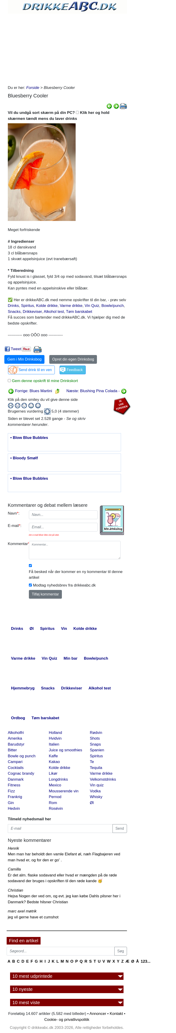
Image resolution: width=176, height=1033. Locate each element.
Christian (15, 890)
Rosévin (56, 808)
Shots (95, 738)
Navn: (13, 513)
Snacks (14, 311)
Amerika (15, 738)
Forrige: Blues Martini (30, 391)
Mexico (55, 785)
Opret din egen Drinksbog (73, 359)
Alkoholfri (16, 732)
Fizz (11, 791)
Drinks (13, 305)
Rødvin (96, 732)
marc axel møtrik (22, 911)
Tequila (96, 768)
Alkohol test (54, 311)
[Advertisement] (67, 48)
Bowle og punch (22, 756)
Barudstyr (16, 744)
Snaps (95, 744)
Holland (55, 732)
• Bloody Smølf (24, 458)
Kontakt (116, 1013)
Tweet (16, 349)
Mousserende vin (63, 791)
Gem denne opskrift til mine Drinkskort (44, 381)
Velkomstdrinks (103, 779)
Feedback (75, 370)
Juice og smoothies (65, 750)
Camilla (14, 869)
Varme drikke (71, 305)
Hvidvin (55, 738)
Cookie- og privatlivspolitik (66, 1019)
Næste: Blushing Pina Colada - (96, 391)
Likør (53, 773)
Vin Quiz (92, 305)
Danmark (16, 779)
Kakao (54, 762)
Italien (54, 744)
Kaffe (53, 756)
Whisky (96, 797)
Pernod (55, 797)
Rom (53, 803)
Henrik (13, 848)
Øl (92, 803)
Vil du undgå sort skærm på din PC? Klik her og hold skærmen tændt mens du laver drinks (58, 115)
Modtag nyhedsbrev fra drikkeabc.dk (64, 585)
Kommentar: (16, 544)
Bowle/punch (113, 305)
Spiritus (27, 305)
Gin (11, 803)
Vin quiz (97, 785)
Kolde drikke (47, 305)
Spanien (97, 750)
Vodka (95, 791)
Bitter (12, 750)
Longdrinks (58, 779)
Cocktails (16, 768)
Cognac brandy (21, 773)
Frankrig (15, 797)
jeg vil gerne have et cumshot (33, 917)
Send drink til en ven (35, 370)
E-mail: (15, 525)
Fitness (14, 785)
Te (92, 762)
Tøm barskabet (79, 311)
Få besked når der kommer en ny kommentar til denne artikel (76, 575)
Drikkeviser (32, 311)
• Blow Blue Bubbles (29, 438)
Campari (15, 762)
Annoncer (98, 1013)
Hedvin (14, 808)
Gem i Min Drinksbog (24, 359)
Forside (32, 87)
